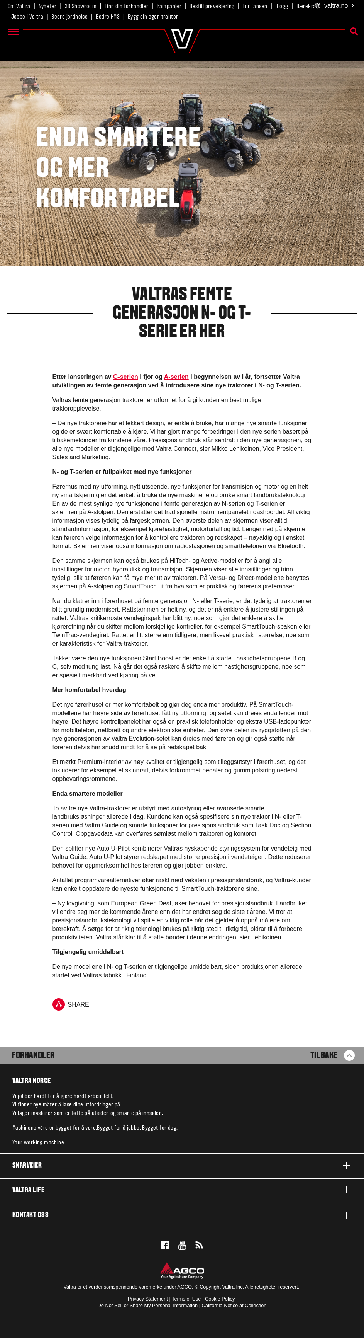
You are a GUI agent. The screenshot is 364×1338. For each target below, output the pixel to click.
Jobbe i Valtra (27, 17)
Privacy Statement (148, 1299)
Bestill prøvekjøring (212, 6)
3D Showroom (81, 6)
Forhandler (33, 1056)
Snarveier (182, 1165)
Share (70, 1004)
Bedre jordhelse (69, 17)
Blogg (281, 6)
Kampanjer (169, 6)
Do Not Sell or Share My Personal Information (148, 1305)
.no (335, 6)
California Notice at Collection (234, 1305)
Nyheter (48, 6)
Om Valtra (19, 6)
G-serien (125, 376)
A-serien (176, 376)
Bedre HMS (108, 17)
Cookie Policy (220, 1299)
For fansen (254, 6)
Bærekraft (308, 6)
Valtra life (182, 1190)
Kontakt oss (182, 1215)
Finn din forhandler (127, 6)
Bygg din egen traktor (153, 17)
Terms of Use (186, 1299)
